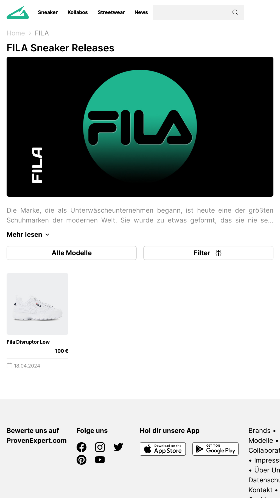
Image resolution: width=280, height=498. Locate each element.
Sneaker (48, 12)
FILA (42, 33)
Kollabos (78, 12)
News (141, 12)
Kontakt (260, 490)
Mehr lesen (29, 235)
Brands (259, 431)
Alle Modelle (72, 253)
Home (16, 33)
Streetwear (111, 12)
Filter (208, 253)
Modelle (260, 440)
